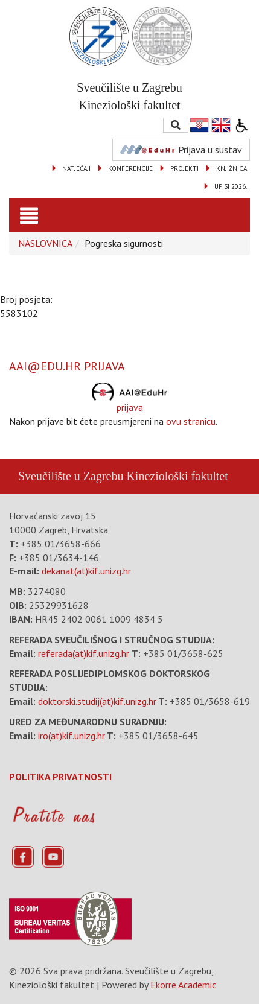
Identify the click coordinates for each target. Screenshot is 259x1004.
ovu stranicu (191, 421)
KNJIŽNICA (231, 168)
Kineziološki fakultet (177, 476)
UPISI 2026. (230, 186)
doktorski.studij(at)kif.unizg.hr (97, 701)
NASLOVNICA (45, 243)
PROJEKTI (184, 168)
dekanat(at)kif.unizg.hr (86, 571)
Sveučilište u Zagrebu (70, 476)
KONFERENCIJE (130, 168)
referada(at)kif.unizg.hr (83, 653)
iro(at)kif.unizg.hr (71, 735)
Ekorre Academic (183, 985)
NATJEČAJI (76, 168)
